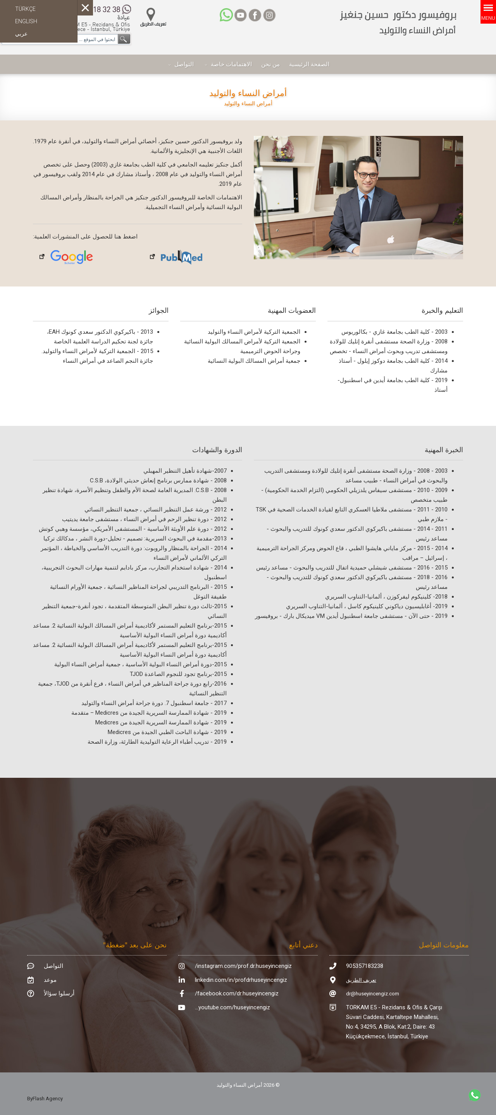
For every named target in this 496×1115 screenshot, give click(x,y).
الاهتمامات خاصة (231, 64)
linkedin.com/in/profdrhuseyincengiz (241, 979)
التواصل (184, 64)
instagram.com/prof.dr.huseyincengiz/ (243, 965)
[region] (358, 197)
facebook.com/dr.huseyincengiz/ (237, 993)
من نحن (270, 64)
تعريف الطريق (361, 980)
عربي (21, 34)
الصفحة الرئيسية (309, 64)
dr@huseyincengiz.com (372, 994)
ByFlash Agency (45, 1098)
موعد (50, 979)
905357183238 (364, 965)
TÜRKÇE (25, 9)
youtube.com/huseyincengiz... (232, 1007)
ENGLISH (26, 21)
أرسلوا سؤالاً (59, 993)
